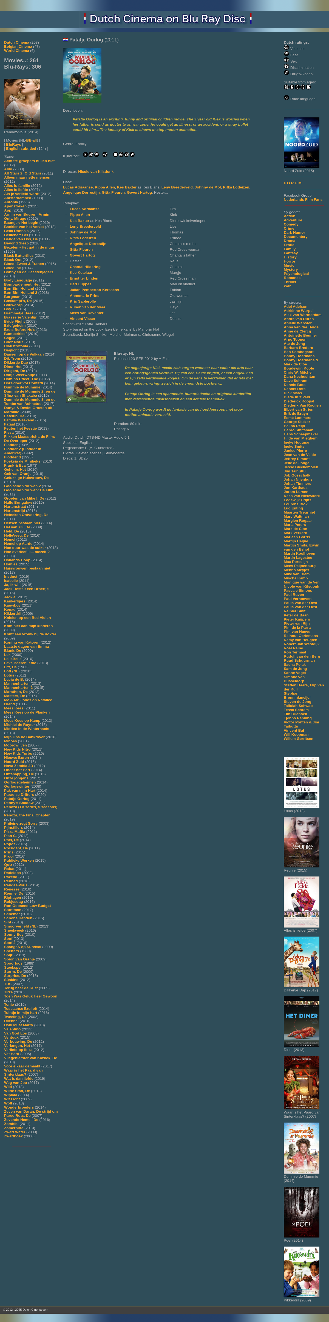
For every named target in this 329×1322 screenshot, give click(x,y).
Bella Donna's (16, 231)
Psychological (296, 274)
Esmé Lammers (297, 418)
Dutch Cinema (16, 42)
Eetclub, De (14, 416)
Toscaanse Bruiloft (20, 1009)
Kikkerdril (12, 613)
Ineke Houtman (297, 442)
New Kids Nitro (17, 749)
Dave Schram (295, 381)
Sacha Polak (295, 665)
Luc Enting (293, 508)
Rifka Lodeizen (236, 187)
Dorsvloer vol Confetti (23, 383)
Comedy (291, 224)
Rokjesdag (13, 902)
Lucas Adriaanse (78, 187)
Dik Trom (12, 358)
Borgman (12, 297)
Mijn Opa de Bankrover (24, 737)
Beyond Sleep (16, 243)
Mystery (291, 269)
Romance (292, 278)
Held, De (11, 531)
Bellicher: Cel (16, 235)
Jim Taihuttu (295, 471)
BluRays (13, 144)
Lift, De (10, 667)
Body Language (18, 280)
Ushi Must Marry (18, 1025)
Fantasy (291, 253)
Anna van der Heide (301, 327)
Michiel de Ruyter (19, 725)
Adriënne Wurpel (299, 311)
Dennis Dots (294, 389)
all (35, 140)
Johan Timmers (297, 483)
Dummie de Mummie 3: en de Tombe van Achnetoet (29, 402)
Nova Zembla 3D (18, 766)
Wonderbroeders (19, 1107)
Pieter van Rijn (297, 623)
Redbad (11, 881)
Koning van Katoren (21, 642)
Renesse (11, 889)
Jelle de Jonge (297, 463)
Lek (7, 655)
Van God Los (15, 1033)
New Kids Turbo (18, 753)
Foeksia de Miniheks (22, 461)
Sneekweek (14, 930)
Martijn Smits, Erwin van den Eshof (301, 547)
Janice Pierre (295, 451)
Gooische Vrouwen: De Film (28, 490)
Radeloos (12, 873)
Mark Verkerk (295, 533)
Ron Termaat (295, 652)
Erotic (289, 245)
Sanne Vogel (295, 673)
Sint (7, 922)
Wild (8, 1087)
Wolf (8, 1103)
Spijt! (8, 955)
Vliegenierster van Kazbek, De (30, 1058)
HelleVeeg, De (16, 535)
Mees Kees (13, 708)
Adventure (293, 220)
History (290, 257)
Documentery (296, 237)
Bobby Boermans (299, 356)
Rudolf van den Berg (302, 656)
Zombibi (11, 1124)
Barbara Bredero (298, 348)
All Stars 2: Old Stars (22, 173)
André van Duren (299, 319)
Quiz (8, 864)
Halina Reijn (294, 426)
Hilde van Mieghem (300, 438)
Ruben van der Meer (87, 307)
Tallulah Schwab (298, 706)
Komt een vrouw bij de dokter (30, 634)
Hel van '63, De (17, 527)
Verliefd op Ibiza (18, 1050)
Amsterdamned (17, 198)
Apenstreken (15, 206)
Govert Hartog (139, 192)
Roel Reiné (293, 648)
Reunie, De (13, 893)
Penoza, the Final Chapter (27, 815)
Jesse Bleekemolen (301, 467)
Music (289, 265)
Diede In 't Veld (297, 397)
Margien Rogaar (298, 520)
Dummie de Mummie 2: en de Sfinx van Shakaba (29, 393)
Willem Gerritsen (298, 739)
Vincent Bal (294, 730)
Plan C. (10, 836)
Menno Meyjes (296, 570)
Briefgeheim (15, 325)
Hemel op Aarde (18, 544)
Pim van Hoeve (297, 632)
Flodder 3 (12, 457)
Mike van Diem (297, 574)
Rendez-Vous (15, 885)
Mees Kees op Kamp (22, 720)
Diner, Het (12, 367)
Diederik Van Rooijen (302, 405)
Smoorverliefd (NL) (21, 926)
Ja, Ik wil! (12, 585)
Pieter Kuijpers (297, 619)
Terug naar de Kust (21, 988)
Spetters (11, 951)
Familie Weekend (19, 420)
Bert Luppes (80, 284)
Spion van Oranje (19, 959)
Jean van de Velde (300, 455)
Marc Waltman (296, 516)
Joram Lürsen (296, 492)
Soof (8, 939)
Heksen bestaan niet (22, 523)
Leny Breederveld (177, 187)
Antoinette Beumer (300, 335)
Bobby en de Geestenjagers (28, 272)
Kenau (10, 609)
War (287, 286)
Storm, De (13, 971)
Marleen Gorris (297, 537)
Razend (10, 877)
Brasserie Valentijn (21, 317)
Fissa (9, 432)
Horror (289, 261)
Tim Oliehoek (295, 714)
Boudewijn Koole (299, 368)
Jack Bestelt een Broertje (26, 589)
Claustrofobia (16, 346)
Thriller (290, 282)
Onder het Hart (17, 770)
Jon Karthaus (296, 488)
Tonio (9, 1004)
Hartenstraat (15, 506)
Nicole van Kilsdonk (301, 586)
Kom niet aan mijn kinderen (28, 626)
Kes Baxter (127, 187)
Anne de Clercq (297, 331)
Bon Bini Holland (19, 288)
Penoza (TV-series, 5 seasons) (30, 807)
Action (289, 216)
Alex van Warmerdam (303, 315)
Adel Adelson (295, 307)
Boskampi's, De (18, 301)
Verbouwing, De (18, 1041)
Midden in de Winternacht (26, 729)
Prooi (9, 856)
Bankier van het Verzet (24, 227)
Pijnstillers (13, 827)
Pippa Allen (105, 187)
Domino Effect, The (21, 379)
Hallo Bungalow (18, 502)
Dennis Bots (294, 385)
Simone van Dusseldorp (294, 679)
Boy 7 (9, 309)
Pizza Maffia (14, 832)
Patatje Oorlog (17, 799)
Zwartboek (13, 1136)
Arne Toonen (295, 339)
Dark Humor (294, 232)
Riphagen (12, 897)
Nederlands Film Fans (303, 200)
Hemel (9, 539)
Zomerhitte (13, 1128)
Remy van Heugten (300, 640)
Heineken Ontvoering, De (26, 515)
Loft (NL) (12, 671)
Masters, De (14, 696)
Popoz (9, 844)
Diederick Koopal (299, 401)
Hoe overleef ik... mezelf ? (27, 552)
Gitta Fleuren (113, 192)
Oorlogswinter (16, 786)
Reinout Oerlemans (301, 636)
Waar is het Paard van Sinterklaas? (23, 1072)
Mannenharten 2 (18, 688)
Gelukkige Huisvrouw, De (26, 478)
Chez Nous (13, 342)
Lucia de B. (14, 679)
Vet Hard (11, 1054)
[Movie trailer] (145, 101)
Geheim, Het (15, 469)
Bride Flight (14, 321)
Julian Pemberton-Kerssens (94, 290)
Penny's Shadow (18, 803)
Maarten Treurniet (299, 512)
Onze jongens (16, 778)
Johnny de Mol (208, 187)
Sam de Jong (295, 669)
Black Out (12, 260)
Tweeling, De (15, 1017)
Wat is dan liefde (18, 1078)
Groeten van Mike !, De (24, 498)
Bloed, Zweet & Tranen (24, 264)
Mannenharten (17, 683)
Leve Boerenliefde (20, 663)
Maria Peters (295, 525)
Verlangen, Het (17, 1046)
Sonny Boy (14, 934)
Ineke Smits (294, 446)
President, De (16, 848)
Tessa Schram (296, 710)
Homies (11, 564)
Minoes (10, 741)
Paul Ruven (294, 595)
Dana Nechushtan (299, 376)
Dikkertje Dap (16, 362)
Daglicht (11, 350)
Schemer (12, 914)
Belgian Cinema (18, 46)
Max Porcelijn (296, 562)
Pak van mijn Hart (19, 790)
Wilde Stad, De (17, 1091)
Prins (8, 852)
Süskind (11, 980)
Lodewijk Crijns (297, 500)
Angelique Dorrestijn (81, 192)
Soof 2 (10, 943)
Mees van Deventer (86, 313)
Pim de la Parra (297, 627)
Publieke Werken (19, 860)
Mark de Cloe (295, 529)
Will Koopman (296, 734)
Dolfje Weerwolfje (19, 375)
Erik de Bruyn (296, 413)
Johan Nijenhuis (298, 479)
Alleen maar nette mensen (27, 177)
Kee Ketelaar (81, 272)
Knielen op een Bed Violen (27, 618)
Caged (10, 338)
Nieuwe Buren (16, 758)
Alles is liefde (16, 190)
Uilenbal (11, 1021)
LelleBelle (12, 659)
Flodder (11, 445)
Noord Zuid (14, 762)
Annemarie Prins (84, 296)
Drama (289, 241)
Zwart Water (14, 1132)
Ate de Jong (294, 344)
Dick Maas (293, 393)
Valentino (12, 1029)
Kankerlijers (14, 601)
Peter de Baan (296, 615)
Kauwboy (12, 605)
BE (29, 140)
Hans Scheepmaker (301, 434)
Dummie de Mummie (22, 387)
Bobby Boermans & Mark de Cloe (301, 362)
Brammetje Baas (18, 313)
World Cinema (16, 51)
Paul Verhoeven (297, 599)
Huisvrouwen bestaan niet (27, 568)
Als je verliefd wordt (21, 194)
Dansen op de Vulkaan (24, 354)
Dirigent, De (14, 371)
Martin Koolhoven (299, 553)
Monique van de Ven (302, 582)
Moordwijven (15, 745)
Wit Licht (12, 1099)
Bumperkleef (15, 334)
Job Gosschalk (297, 475)
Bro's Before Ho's (19, 330)
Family (290, 249)
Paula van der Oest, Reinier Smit (301, 609)
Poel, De (11, 840)
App (7, 210)
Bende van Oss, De (21, 239)
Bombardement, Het (21, 284)
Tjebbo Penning (298, 718)
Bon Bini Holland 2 (20, 293)
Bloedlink (12, 268)
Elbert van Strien (298, 409)
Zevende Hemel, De (21, 1120)
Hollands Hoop (17, 560)
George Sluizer (297, 422)
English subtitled (21, 148)
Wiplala (10, 1095)
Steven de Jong (297, 702)
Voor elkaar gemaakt (22, 1066)
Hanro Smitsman (298, 430)
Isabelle (11, 581)
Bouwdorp (13, 305)
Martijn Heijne (296, 541)
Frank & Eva (15, 465)
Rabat (9, 869)
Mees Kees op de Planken (27, 712)
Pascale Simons (298, 590)
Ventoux (11, 1037)
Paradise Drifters (19, 795)
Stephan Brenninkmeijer (297, 695)
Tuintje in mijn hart (20, 1013)
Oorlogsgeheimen (20, 782)
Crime (289, 228)
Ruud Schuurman (299, 660)
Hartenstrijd (14, 511)
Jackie (10, 597)
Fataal (9, 424)
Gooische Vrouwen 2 (22, 486)
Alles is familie (17, 186)
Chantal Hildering (85, 267)
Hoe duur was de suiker (25, 548)
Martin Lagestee (298, 558)
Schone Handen (18, 918)
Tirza (8, 992)
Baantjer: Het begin (21, 223)
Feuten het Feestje (20, 428)
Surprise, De (15, 976)
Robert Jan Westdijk (301, 644)
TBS (8, 984)
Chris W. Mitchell (299, 372)
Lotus (9, 675)
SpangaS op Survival (22, 947)
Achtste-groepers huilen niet (29, 161)
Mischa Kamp (296, 578)
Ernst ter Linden (84, 278)
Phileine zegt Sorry (21, 823)
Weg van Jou (15, 1083)
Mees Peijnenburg (300, 566)
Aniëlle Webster (298, 323)
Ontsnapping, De (19, 774)
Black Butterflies (18, 255)
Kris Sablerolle (83, 301)
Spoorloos (13, 963)
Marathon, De (16, 692)
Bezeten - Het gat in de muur (29, 247)
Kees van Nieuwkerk (302, 496)
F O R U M (293, 183)
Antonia (11, 202)
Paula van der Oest (300, 603)
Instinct (10, 576)
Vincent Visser (82, 319)
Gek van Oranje (18, 474)
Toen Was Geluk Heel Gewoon (30, 996)
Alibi (8, 169)
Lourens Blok (296, 504)
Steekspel (12, 967)
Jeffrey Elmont (297, 459)
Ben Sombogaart (299, 352)
